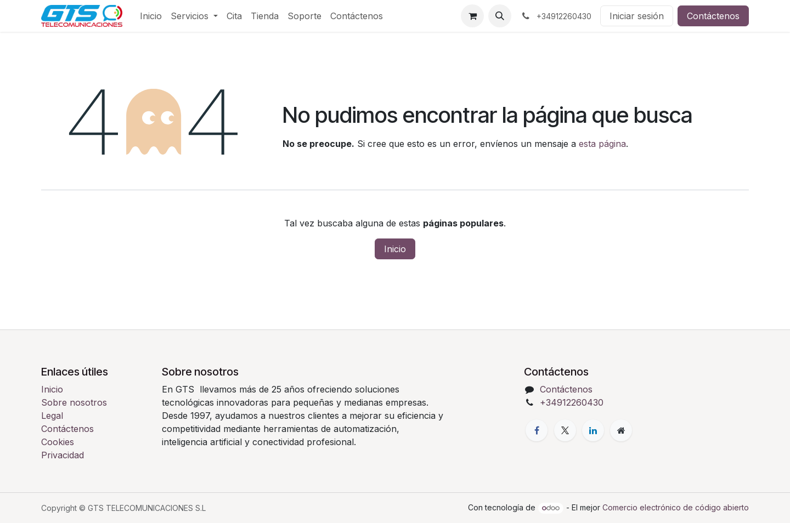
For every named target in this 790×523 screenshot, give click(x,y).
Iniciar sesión (637, 15)
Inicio (395, 248)
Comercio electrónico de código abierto (675, 507)
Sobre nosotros (74, 402)
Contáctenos (713, 15)
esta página (602, 143)
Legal (52, 415)
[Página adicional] (621, 430)
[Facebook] (537, 430)
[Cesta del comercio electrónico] (472, 15)
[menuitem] (151, 16)
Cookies (57, 441)
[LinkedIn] (593, 430)
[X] (565, 430)
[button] (499, 15)
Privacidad (62, 455)
